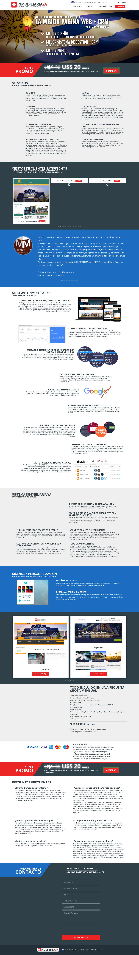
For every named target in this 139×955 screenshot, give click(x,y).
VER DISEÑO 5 (46, 674)
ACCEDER (122, 2)
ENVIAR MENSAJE (81, 937)
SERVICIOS (77, 6)
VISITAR (45, 221)
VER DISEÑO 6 (104, 674)
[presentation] (80, 930)
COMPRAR (120, 6)
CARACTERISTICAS (105, 6)
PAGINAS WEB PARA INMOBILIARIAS (30, 7)
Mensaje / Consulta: (81, 917)
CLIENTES (89, 6)
